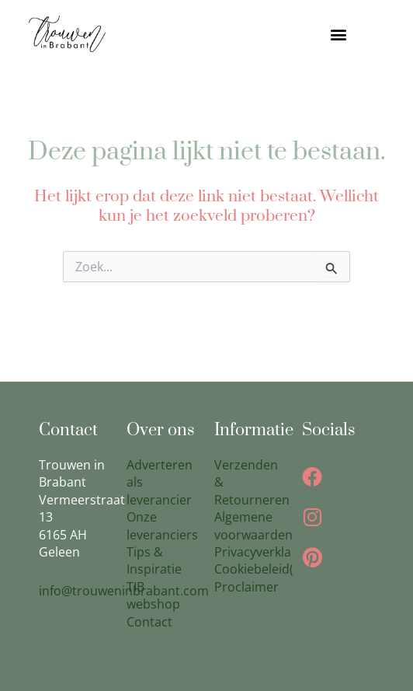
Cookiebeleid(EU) (264, 569)
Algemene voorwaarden (253, 525)
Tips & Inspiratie (154, 560)
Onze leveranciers (162, 525)
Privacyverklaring (264, 551)
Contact (149, 621)
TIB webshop (153, 595)
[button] (339, 34)
